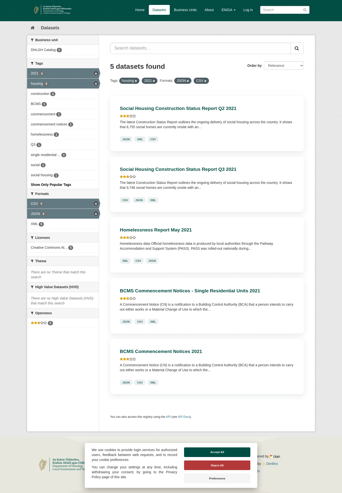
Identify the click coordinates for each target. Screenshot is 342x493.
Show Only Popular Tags (51, 185)
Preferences (217, 478)
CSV (153, 139)
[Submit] (305, 9)
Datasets (159, 10)
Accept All (217, 452)
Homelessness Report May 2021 (156, 229)
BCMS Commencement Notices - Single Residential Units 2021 (190, 290)
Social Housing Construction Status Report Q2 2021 (178, 108)
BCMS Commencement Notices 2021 (161, 351)
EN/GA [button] (229, 10)
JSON (126, 139)
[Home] (33, 27)
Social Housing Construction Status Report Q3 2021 (178, 169)
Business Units (185, 10)
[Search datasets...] (200, 48)
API (168, 417)
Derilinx (270, 464)
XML (140, 139)
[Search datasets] (284, 10)
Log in (248, 10)
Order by (254, 66)
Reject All (217, 465)
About (209, 10)
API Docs (184, 417)
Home (139, 10)
